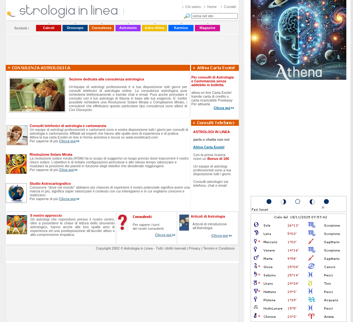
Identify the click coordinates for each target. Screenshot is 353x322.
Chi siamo (193, 7)
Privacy (194, 248)
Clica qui (66, 170)
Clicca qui (222, 108)
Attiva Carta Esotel (208, 147)
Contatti (230, 7)
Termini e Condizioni (219, 248)
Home (212, 7)
